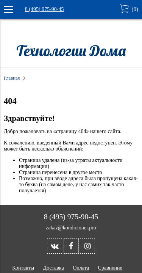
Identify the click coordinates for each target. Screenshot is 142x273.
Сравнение (110, 268)
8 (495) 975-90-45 (44, 9)
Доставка (53, 268)
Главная (12, 78)
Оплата (81, 268)
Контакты (23, 268)
